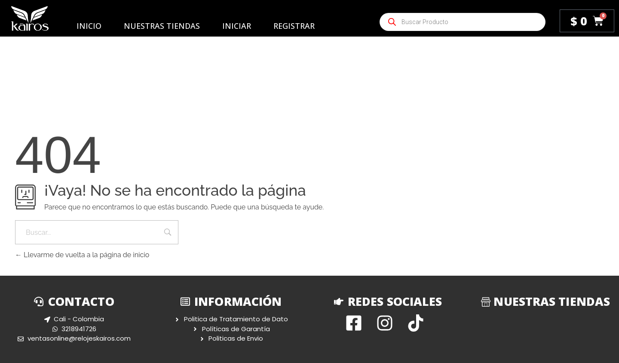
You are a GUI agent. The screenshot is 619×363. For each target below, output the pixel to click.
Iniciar (236, 26)
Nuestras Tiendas (162, 26)
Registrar (294, 26)
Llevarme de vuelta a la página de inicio (82, 255)
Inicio (89, 26)
